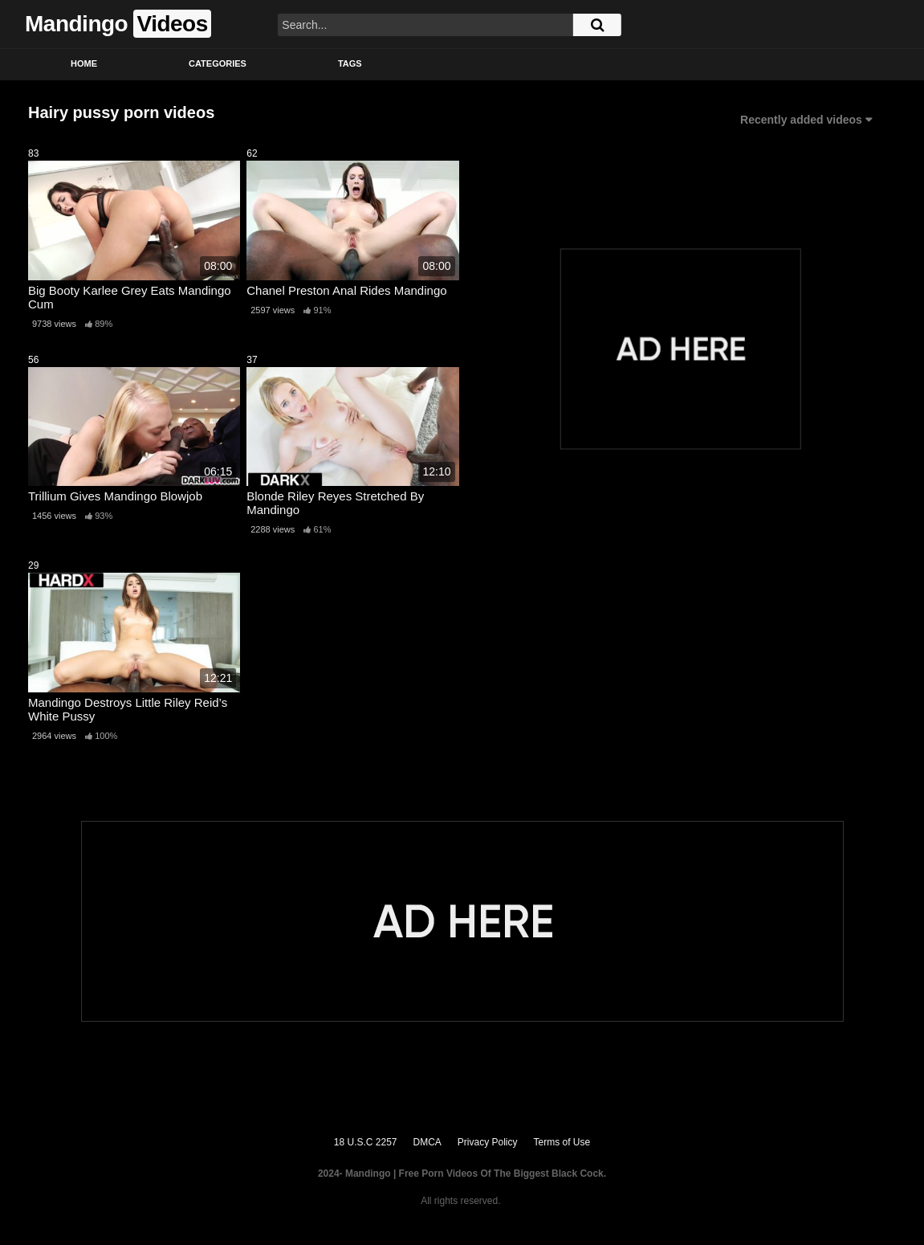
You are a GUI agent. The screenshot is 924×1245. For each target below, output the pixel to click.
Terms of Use (562, 1142)
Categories (217, 63)
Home (84, 63)
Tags (350, 63)
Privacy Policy (488, 1142)
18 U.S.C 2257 (365, 1142)
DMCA (427, 1142)
